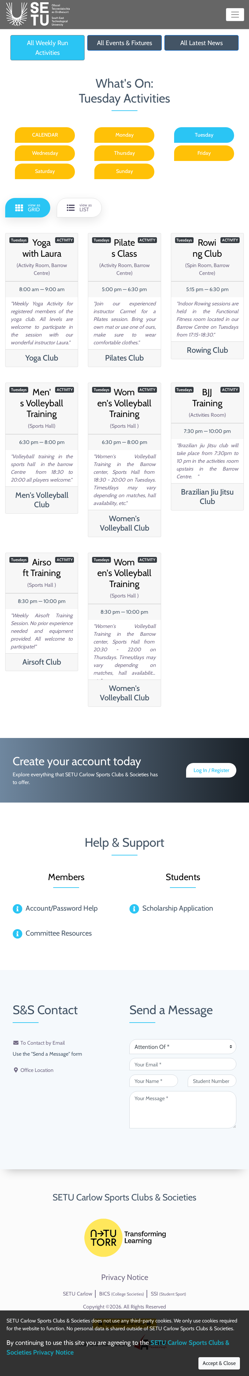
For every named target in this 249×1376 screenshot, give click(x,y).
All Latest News (201, 43)
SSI (168, 1294)
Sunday (124, 171)
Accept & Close (219, 1363)
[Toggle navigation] (235, 14)
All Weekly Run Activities (47, 47)
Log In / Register (211, 770)
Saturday (45, 171)
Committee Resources (59, 933)
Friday (204, 153)
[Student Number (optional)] (212, 1081)
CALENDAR (45, 135)
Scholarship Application (177, 908)
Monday (124, 135)
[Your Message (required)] (182, 1109)
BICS (121, 1294)
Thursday (124, 153)
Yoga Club (41, 357)
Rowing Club (207, 350)
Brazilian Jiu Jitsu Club (207, 496)
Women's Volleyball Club (124, 523)
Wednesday (45, 153)
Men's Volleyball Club (41, 499)
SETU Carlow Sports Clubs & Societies (124, 1197)
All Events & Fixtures (124, 43)
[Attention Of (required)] (182, 1046)
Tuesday (204, 135)
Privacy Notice (124, 1277)
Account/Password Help (62, 908)
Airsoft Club (41, 662)
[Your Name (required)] (153, 1081)
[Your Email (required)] (182, 1064)
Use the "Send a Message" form (47, 1054)
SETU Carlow (77, 1294)
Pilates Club (124, 357)
